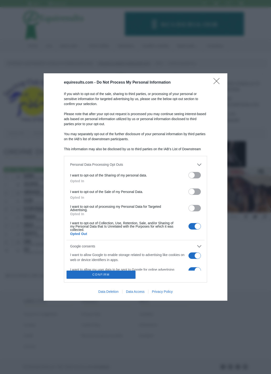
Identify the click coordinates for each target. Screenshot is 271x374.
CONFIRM (101, 275)
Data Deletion (108, 292)
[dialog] (135, 187)
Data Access (135, 292)
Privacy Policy (162, 292)
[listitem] (135, 164)
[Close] (218, 82)
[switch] (194, 175)
